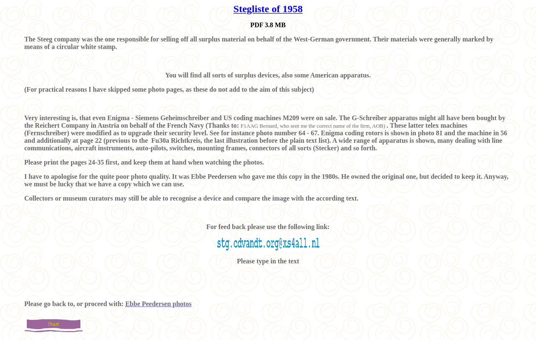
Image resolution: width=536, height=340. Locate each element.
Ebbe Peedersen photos (158, 303)
